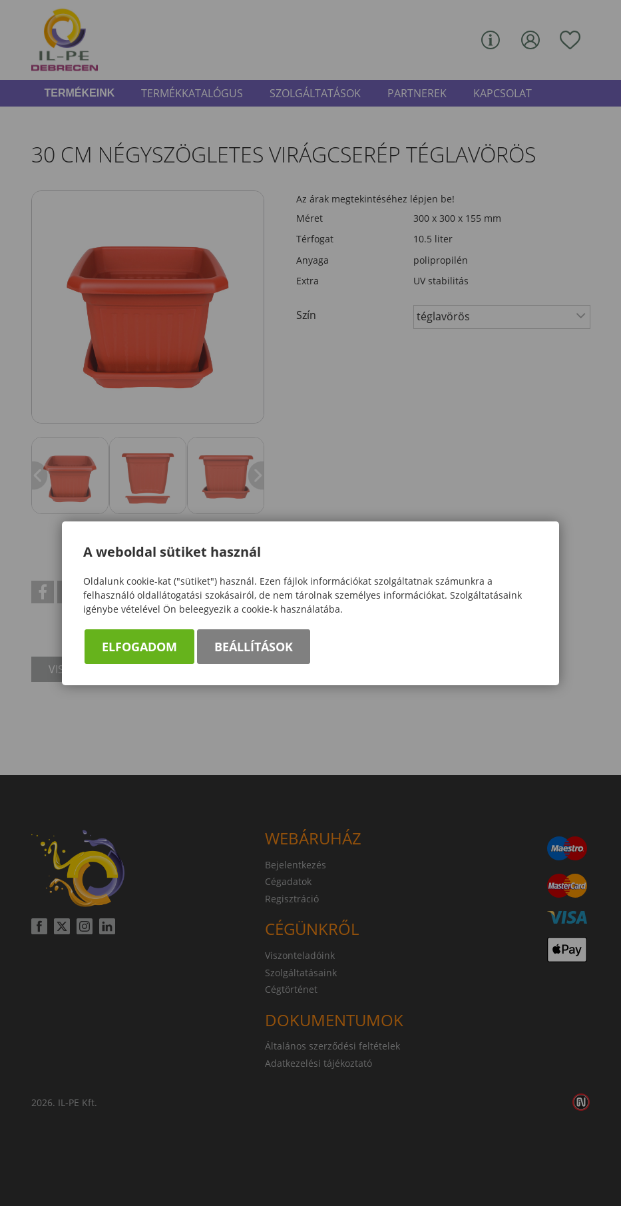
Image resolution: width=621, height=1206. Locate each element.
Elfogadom (139, 647)
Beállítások (253, 647)
